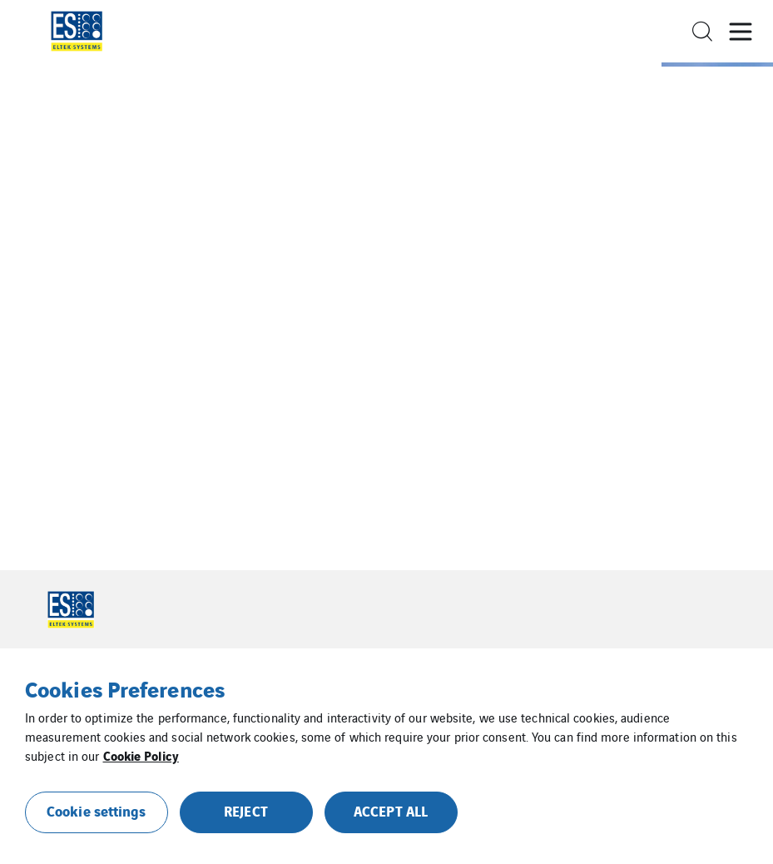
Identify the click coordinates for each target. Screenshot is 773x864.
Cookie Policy (141, 755)
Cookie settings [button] (96, 810)
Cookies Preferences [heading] (125, 688)
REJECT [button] (246, 810)
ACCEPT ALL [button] (391, 810)
